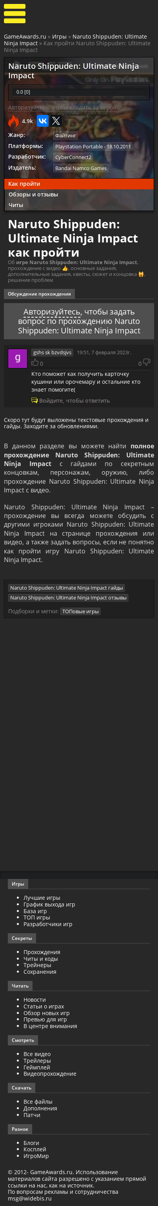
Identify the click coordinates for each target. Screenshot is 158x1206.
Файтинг (65, 135)
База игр (35, 911)
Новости (35, 999)
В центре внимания (50, 1026)
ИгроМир (36, 1156)
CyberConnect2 (73, 157)
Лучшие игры (42, 897)
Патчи (32, 1115)
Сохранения (40, 971)
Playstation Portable (79, 146)
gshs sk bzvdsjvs (52, 352)
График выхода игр (49, 904)
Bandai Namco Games (81, 168)
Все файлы (38, 1101)
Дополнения (40, 1108)
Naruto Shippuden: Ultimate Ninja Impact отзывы (68, 597)
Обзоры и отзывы (33, 194)
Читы (16, 205)
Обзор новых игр (47, 1013)
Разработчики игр (48, 924)
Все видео (37, 1054)
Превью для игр (45, 1019)
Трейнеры (37, 965)
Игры (59, 36)
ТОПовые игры (80, 611)
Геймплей (37, 1067)
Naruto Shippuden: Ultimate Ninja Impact (75, 40)
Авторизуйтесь (52, 311)
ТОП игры (37, 917)
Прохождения (42, 952)
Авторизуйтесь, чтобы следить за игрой (62, 107)
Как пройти (24, 183)
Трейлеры (37, 1060)
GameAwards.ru (25, 36)
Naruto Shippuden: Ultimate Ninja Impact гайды (66, 587)
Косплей (35, 1149)
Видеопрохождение (50, 1073)
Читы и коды (41, 958)
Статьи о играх (44, 1006)
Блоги (31, 1143)
